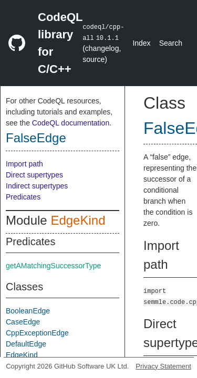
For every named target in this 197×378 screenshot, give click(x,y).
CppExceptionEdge (37, 333)
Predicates (23, 197)
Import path (24, 164)
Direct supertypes (34, 175)
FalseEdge (36, 138)
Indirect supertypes (37, 186)
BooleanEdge (28, 311)
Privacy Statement (163, 366)
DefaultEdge (26, 344)
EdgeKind (77, 220)
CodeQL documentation (70, 123)
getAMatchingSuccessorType (53, 265)
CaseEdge (23, 322)
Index (141, 43)
